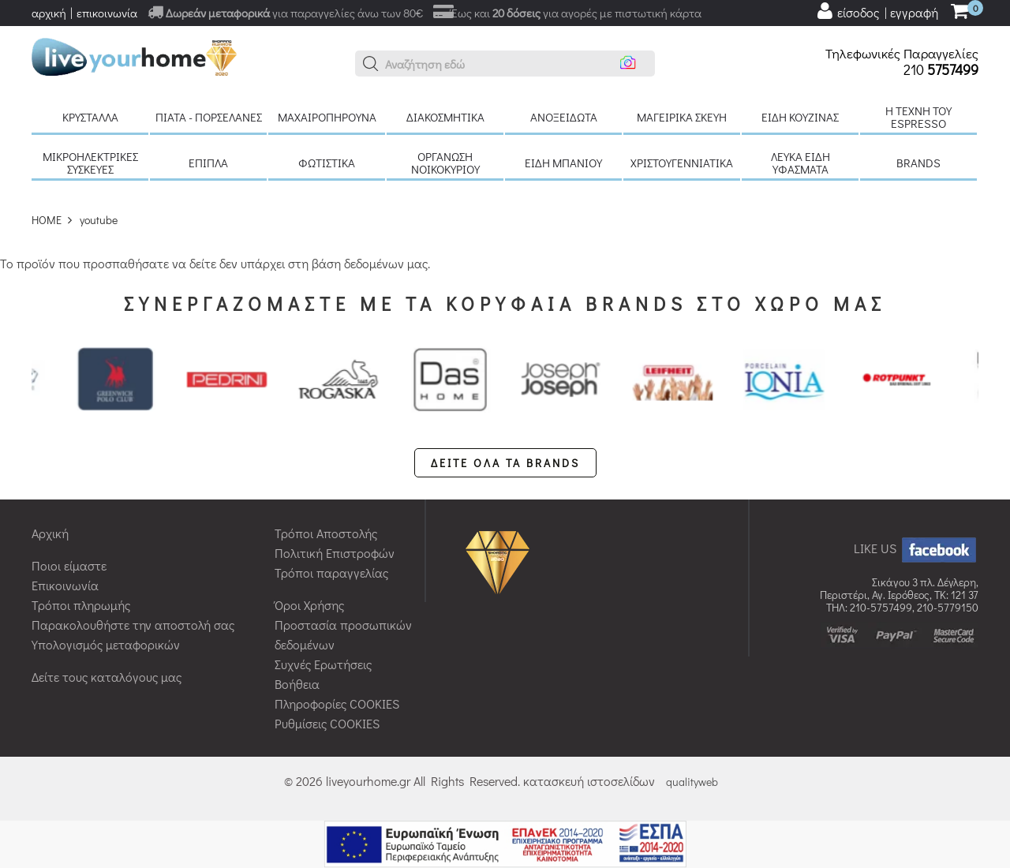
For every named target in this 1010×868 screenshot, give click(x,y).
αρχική (49, 13)
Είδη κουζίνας (800, 117)
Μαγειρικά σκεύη (682, 117)
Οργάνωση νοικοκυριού (445, 162)
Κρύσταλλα (90, 117)
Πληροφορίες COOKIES (337, 703)
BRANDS (918, 162)
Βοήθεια (297, 683)
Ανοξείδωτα (563, 117)
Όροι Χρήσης (309, 605)
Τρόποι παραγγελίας (331, 572)
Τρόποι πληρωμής (81, 605)
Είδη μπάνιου (563, 162)
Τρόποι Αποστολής (326, 533)
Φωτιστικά (326, 162)
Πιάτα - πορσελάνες (208, 117)
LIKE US (916, 548)
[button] (371, 64)
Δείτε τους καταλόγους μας (106, 676)
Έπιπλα (208, 162)
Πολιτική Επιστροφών (335, 552)
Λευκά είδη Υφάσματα (800, 162)
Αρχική (50, 533)
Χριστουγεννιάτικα (681, 162)
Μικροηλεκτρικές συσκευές (90, 162)
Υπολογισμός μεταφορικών (106, 644)
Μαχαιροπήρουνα (327, 117)
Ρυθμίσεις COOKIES (327, 723)
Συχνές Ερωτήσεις (323, 664)
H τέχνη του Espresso (918, 117)
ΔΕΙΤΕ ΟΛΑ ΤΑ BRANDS (505, 462)
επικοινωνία (107, 13)
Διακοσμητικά (445, 117)
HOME (47, 219)
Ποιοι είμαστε (69, 565)
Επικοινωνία (65, 585)
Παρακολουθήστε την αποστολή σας (133, 624)
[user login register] (876, 11)
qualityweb (692, 781)
